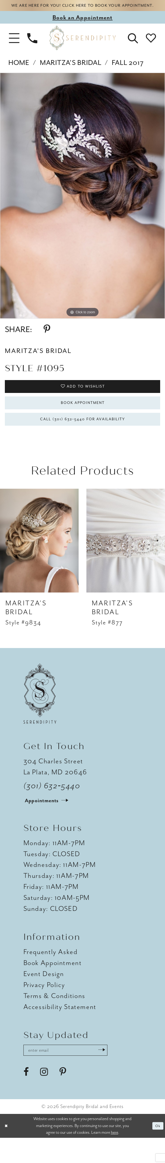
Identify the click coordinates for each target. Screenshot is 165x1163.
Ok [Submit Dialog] (156, 1151)
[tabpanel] (82, 205)
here (114, 1157)
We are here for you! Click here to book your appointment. (82, 10)
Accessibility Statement (59, 1028)
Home (18, 72)
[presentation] (39, 562)
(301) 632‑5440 (51, 808)
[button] (14, 47)
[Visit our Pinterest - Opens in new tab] (62, 1097)
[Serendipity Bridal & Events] (82, 47)
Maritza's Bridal (70, 72)
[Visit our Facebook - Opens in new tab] (26, 1097)
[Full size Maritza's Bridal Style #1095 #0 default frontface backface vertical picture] (82, 205)
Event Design (43, 995)
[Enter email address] (77, 1074)
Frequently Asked (50, 974)
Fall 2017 (128, 72)
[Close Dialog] (7, 1151)
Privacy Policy (44, 1006)
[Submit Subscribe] (123, 1074)
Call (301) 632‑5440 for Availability (83, 439)
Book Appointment (82, 418)
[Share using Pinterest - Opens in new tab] (47, 339)
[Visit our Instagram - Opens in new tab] (44, 1097)
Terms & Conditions (54, 1017)
